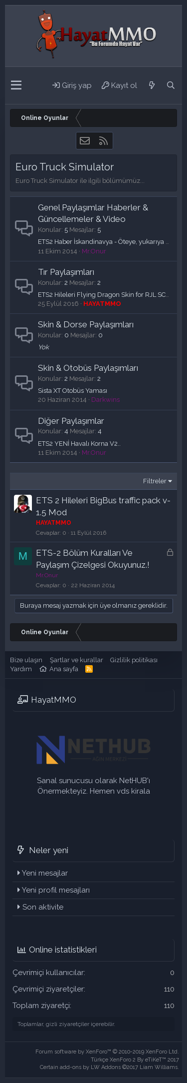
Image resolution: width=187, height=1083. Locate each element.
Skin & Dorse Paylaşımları (86, 324)
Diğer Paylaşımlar (71, 421)
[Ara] (170, 85)
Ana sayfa (63, 669)
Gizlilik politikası (134, 660)
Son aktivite (42, 907)
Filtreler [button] (155, 481)
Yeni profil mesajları (56, 890)
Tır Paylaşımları (66, 272)
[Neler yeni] (151, 85)
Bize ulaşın (26, 660)
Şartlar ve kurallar (76, 660)
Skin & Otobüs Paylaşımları (88, 368)
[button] (16, 85)
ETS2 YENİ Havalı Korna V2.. (79, 443)
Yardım (21, 669)
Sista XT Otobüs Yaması (72, 390)
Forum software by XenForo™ (107, 1052)
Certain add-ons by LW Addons (109, 1067)
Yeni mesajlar (45, 873)
